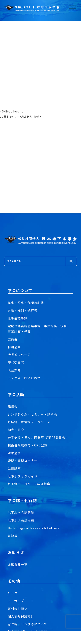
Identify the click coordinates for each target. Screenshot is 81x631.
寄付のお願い (18, 608)
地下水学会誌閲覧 (21, 512)
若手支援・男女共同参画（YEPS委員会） (38, 437)
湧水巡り (14, 453)
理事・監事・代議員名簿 (26, 303)
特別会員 (14, 347)
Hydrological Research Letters (34, 528)
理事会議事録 (18, 318)
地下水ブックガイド (23, 476)
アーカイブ (16, 601)
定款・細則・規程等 (23, 310)
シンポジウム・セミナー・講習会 (32, 414)
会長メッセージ (19, 354)
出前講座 (14, 468)
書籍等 (13, 536)
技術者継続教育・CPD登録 (28, 445)
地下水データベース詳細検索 (29, 484)
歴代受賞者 (16, 362)
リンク (13, 593)
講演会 (13, 406)
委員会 (13, 339)
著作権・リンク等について (27, 624)
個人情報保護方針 (21, 616)
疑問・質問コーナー (23, 460)
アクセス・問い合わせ (24, 378)
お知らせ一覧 (18, 564)
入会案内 (14, 370)
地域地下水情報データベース (29, 422)
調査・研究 (16, 430)
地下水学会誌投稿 (21, 520)
